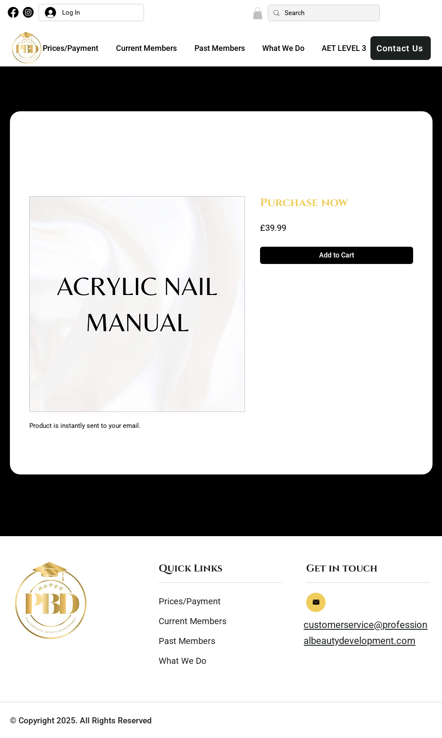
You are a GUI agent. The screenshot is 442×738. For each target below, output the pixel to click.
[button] (258, 13)
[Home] (316, 602)
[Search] (323, 13)
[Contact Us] (400, 48)
